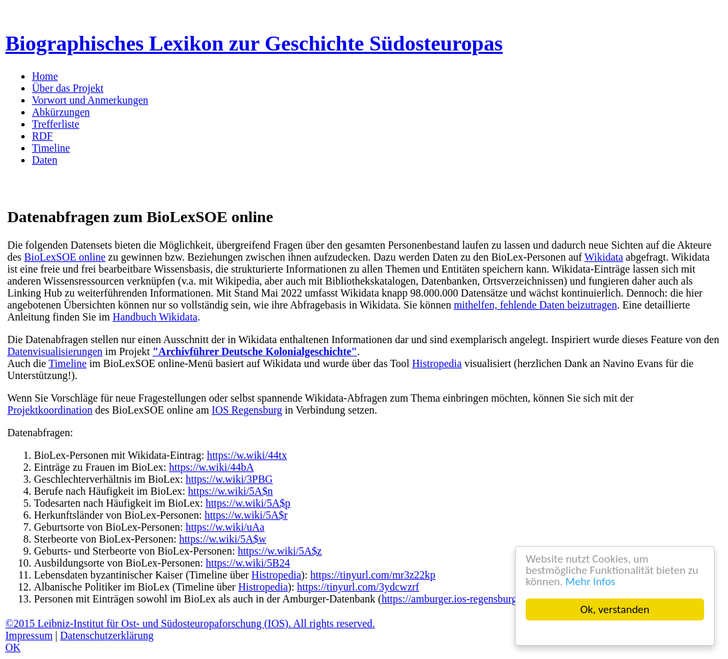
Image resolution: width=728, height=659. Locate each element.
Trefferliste (55, 124)
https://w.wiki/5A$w (222, 539)
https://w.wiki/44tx (247, 455)
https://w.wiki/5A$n (230, 491)
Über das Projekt (68, 88)
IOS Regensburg (247, 410)
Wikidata (603, 257)
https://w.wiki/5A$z (280, 551)
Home (45, 76)
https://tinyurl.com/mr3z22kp (372, 575)
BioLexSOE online (64, 257)
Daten (44, 160)
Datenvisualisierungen (54, 351)
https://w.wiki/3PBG (229, 479)
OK (13, 647)
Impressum (29, 635)
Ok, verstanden (614, 609)
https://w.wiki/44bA (211, 467)
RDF (42, 136)
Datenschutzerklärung (106, 635)
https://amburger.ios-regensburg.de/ (456, 598)
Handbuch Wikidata (154, 317)
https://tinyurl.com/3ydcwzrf (358, 587)
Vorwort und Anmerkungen (90, 100)
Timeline (51, 148)
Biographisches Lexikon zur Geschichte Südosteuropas (253, 43)
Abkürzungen (61, 112)
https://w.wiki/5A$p (248, 503)
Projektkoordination (49, 410)
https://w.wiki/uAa (225, 527)
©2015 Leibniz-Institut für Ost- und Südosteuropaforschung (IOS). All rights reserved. (190, 623)
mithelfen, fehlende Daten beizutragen (535, 305)
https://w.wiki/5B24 (248, 563)
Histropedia (437, 363)
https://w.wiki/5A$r (245, 515)
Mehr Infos (591, 582)
